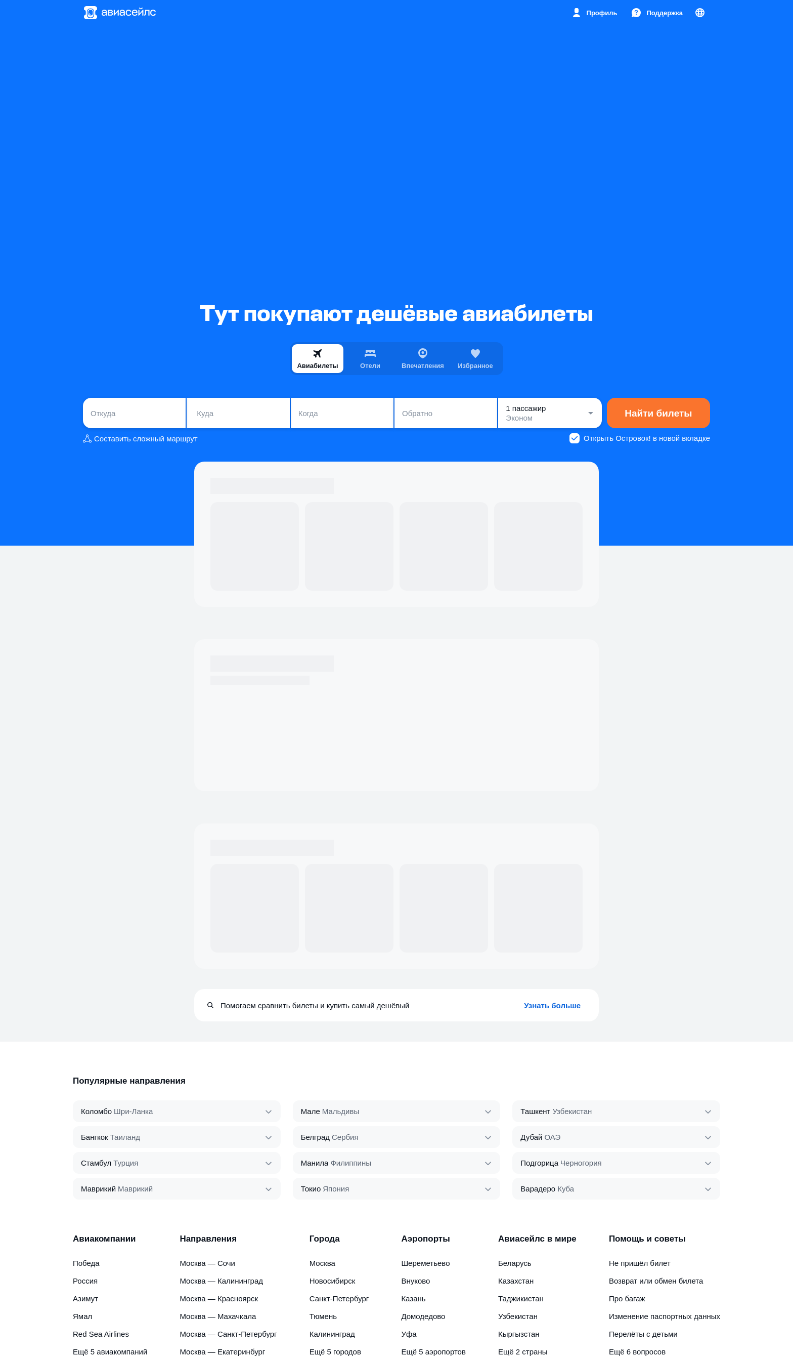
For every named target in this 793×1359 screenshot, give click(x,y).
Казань (413, 1298)
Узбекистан (572, 1111)
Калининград (332, 1334)
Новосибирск (333, 1280)
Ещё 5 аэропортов (433, 1351)
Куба (565, 1188)
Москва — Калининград (221, 1280)
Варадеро (537, 1188)
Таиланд (125, 1137)
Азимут (85, 1298)
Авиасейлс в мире (537, 1239)
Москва (322, 1263)
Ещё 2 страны (523, 1351)
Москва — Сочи (207, 1263)
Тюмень (323, 1316)
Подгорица (539, 1163)
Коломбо (96, 1111)
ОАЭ (552, 1137)
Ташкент (535, 1111)
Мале (310, 1111)
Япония (336, 1188)
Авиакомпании (104, 1239)
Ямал (82, 1316)
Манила (315, 1163)
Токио (311, 1188)
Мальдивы (340, 1111)
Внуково (415, 1280)
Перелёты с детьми (643, 1334)
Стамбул (96, 1163)
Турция (125, 1163)
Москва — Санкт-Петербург (228, 1334)
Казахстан (516, 1280)
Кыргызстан (519, 1334)
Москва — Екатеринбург (222, 1351)
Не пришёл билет (640, 1263)
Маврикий (98, 1188)
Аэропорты (425, 1239)
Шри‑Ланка (133, 1111)
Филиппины (350, 1163)
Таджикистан (521, 1298)
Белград (315, 1137)
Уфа (408, 1334)
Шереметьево (425, 1263)
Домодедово (423, 1316)
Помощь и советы (647, 1239)
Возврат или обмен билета (656, 1280)
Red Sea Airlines (101, 1334)
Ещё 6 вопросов (637, 1351)
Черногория (581, 1163)
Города (325, 1239)
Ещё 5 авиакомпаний (110, 1351)
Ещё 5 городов (335, 1351)
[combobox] (134, 413)
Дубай (531, 1137)
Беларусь (515, 1263)
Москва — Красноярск (219, 1298)
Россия (85, 1280)
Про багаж (627, 1298)
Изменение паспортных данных (664, 1316)
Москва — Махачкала (218, 1316)
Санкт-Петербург (339, 1298)
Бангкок (94, 1137)
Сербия (345, 1137)
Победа (86, 1263)
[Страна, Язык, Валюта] (700, 13)
